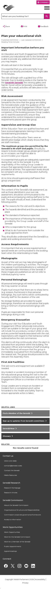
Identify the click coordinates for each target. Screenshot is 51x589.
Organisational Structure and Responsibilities (21, 510)
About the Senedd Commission (16, 505)
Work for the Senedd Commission (17, 537)
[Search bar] (25, 16)
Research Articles (10, 493)
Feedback (43, 26)
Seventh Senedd (14, 82)
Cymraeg (43, 2)
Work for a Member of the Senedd (17, 542)
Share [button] (6, 26)
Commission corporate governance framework (22, 515)
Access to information (12, 519)
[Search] (47, 16)
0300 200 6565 (10, 461)
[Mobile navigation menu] (45, 8)
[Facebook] (6, 566)
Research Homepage (12, 488)
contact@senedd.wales (13, 466)
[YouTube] (26, 566)
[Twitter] (13, 566)
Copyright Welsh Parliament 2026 (19, 579)
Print (24, 26)
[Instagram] (19, 566)
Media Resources (10, 475)
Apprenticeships (10, 551)
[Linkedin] (33, 566)
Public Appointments (12, 546)
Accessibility (40, 579)
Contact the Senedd (11, 470)
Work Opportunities (12, 532)
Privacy (25, 583)
